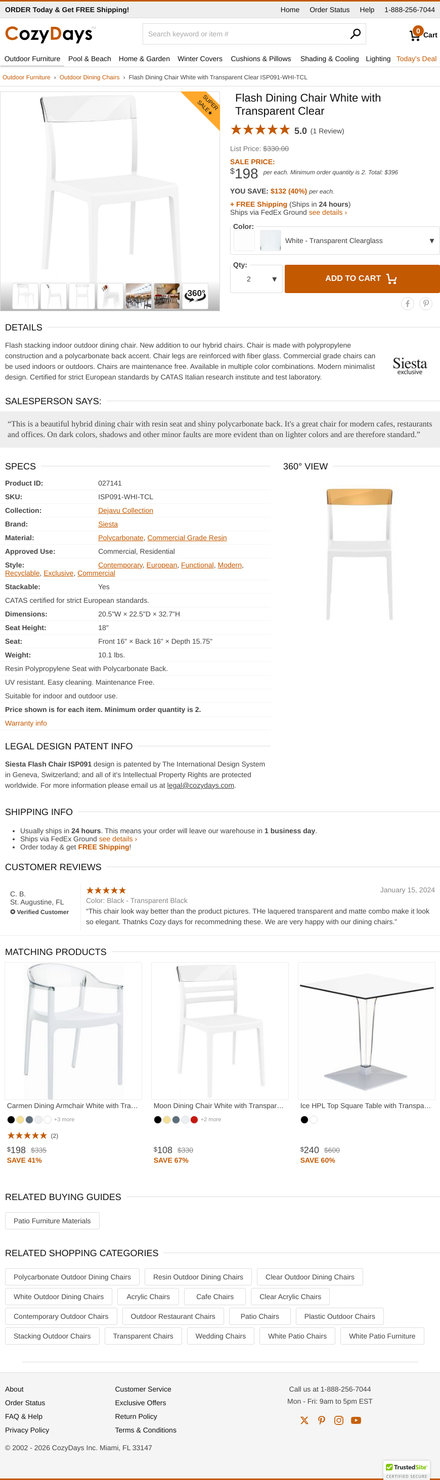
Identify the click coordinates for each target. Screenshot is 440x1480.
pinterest (322, 1420)
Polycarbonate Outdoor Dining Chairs (72, 1277)
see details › (328, 212)
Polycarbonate (121, 538)
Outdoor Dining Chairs (90, 77)
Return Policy (136, 1416)
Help (367, 10)
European (162, 565)
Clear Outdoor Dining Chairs (310, 1277)
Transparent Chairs (143, 1336)
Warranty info (26, 723)
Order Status (329, 10)
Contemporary (120, 565)
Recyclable (22, 573)
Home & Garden (144, 59)
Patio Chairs (260, 1316)
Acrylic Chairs (148, 1297)
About (14, 1389)
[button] (406, 1470)
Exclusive (58, 573)
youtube (356, 1420)
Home (290, 10)
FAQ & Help (23, 1416)
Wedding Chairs (221, 1336)
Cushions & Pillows (261, 59)
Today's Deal (417, 59)
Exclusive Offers (140, 1403)
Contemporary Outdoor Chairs (61, 1316)
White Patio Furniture (382, 1336)
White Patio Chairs (297, 1336)
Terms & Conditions (146, 1430)
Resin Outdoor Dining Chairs (198, 1277)
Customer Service (143, 1389)
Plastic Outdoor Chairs (339, 1316)
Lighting (378, 59)
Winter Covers (200, 59)
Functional (197, 565)
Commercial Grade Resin (187, 538)
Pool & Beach (89, 59)
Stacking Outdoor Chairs (52, 1336)
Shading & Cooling (329, 59)
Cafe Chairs (215, 1297)
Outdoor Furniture (33, 59)
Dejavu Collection (125, 510)
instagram (339, 1420)
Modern (229, 565)
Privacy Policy (27, 1430)
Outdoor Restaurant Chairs (173, 1316)
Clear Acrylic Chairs (290, 1297)
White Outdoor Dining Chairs (59, 1297)
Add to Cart (362, 279)
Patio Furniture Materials (52, 1221)
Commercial (96, 573)
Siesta (108, 524)
